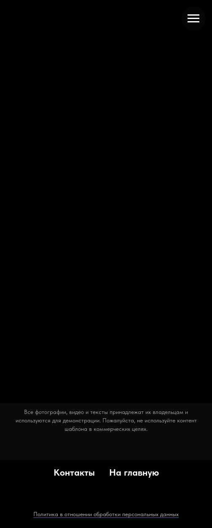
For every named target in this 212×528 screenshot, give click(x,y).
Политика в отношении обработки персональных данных (106, 514)
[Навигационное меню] (193, 18)
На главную (134, 472)
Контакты (74, 472)
